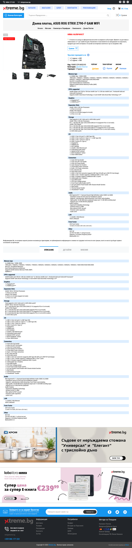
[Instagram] (125, 512)
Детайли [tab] (67, 250)
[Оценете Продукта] (107, 68)
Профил (70, 523)
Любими (70, 528)
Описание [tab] (49, 250)
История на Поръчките (75, 526)
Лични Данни (72, 534)
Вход (109, 9)
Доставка (39, 523)
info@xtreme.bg (10, 535)
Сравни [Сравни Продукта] (73, 48)
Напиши (123, 68)
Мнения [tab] (84, 250)
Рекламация (40, 528)
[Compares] (121, 15)
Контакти (39, 531)
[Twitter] (117, 512)
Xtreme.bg (52, 545)
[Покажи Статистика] (95, 68)
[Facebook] (109, 512)
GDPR (69, 531)
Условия (39, 526)
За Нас (38, 534)
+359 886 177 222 (12, 539)
